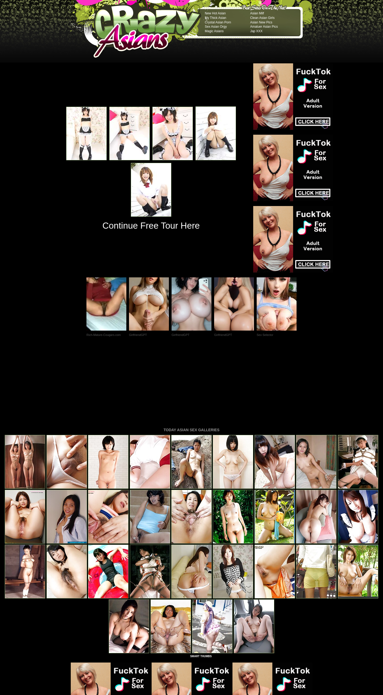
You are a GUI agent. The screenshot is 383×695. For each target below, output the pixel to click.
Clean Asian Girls (262, 18)
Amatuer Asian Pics (264, 26)
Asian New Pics (261, 22)
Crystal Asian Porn (218, 22)
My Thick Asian (215, 18)
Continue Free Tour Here (151, 226)
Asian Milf (257, 13)
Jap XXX (256, 31)
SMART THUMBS (201, 583)
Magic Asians (214, 31)
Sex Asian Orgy (216, 26)
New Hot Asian (215, 13)
